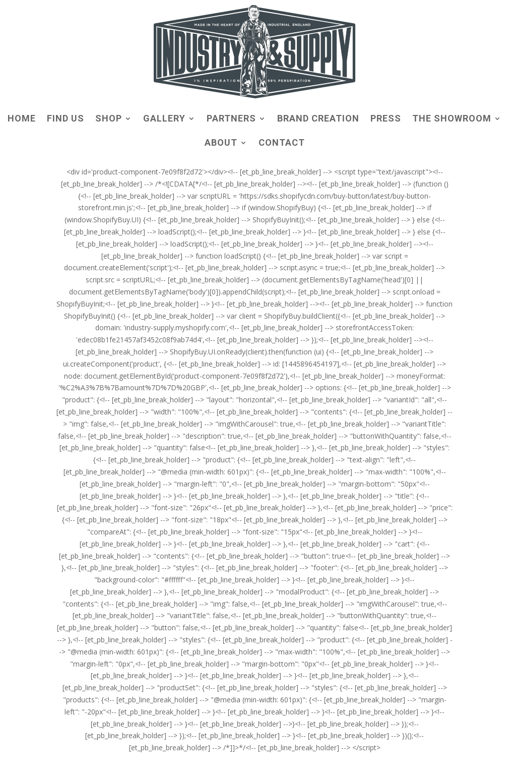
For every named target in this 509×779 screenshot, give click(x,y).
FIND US (65, 119)
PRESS (385, 119)
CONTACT (282, 143)
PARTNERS (231, 119)
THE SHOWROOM (451, 119)
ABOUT (221, 143)
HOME (22, 119)
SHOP (108, 119)
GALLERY (164, 119)
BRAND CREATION (318, 119)
